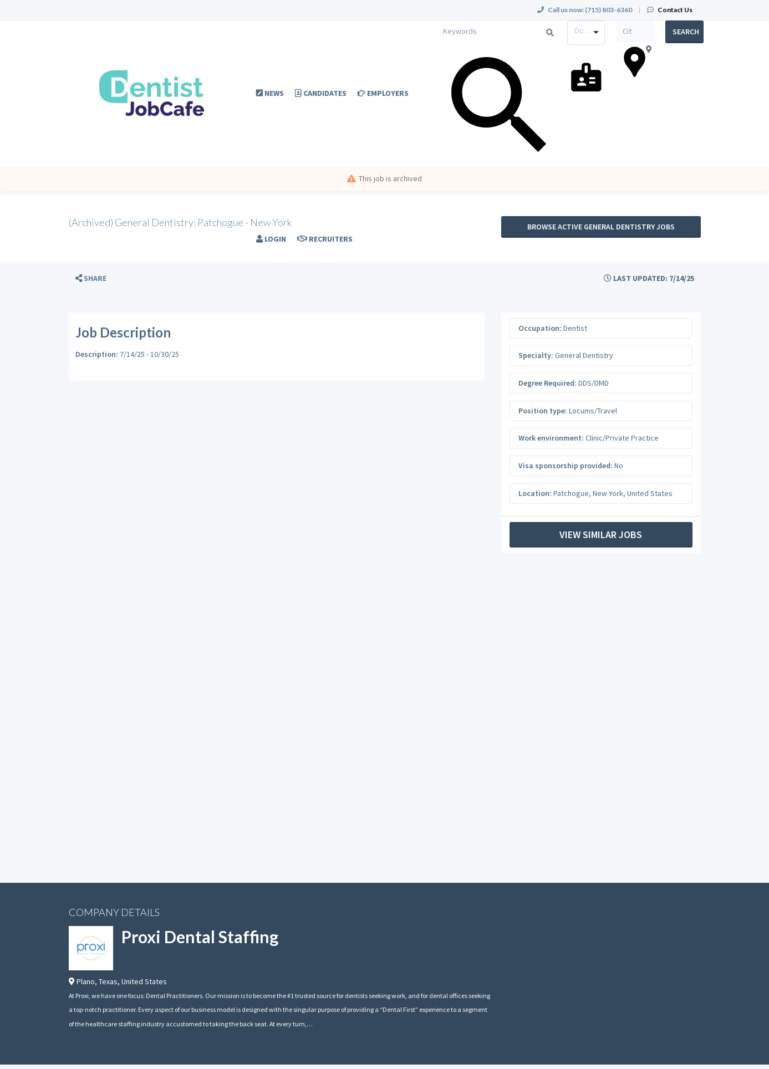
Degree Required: (547, 383)
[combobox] (586, 33)
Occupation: (540, 328)
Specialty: (535, 355)
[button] (91, 278)
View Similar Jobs (600, 534)
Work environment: (551, 438)
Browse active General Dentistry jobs (601, 227)
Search (686, 32)
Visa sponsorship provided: (565, 465)
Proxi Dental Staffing (199, 937)
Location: (535, 493)
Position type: (542, 411)
